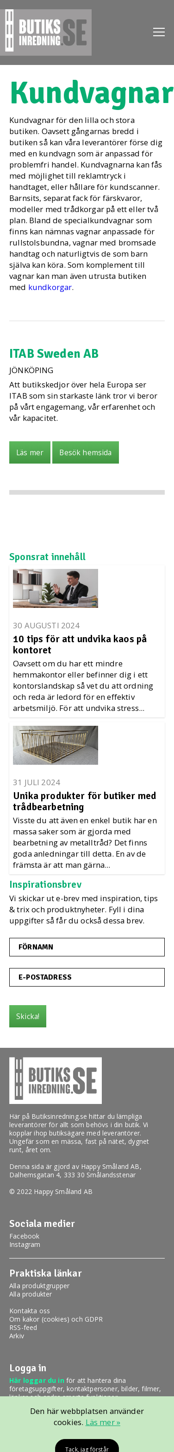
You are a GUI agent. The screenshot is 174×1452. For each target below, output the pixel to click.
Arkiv (16, 1335)
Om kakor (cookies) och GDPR (56, 1319)
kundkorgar (50, 287)
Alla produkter (30, 1294)
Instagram (25, 1244)
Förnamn (36, 947)
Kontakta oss (29, 1310)
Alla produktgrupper (39, 1285)
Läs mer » (103, 1422)
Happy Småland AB (110, 1166)
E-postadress (45, 977)
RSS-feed (23, 1327)
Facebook (24, 1236)
